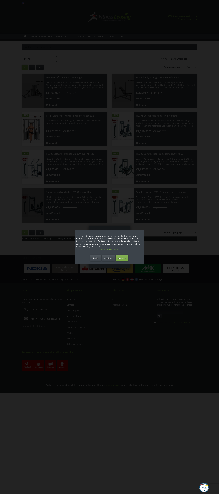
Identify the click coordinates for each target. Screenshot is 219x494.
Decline (96, 258)
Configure (108, 258)
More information (109, 249)
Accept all (122, 258)
